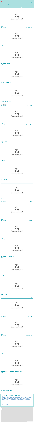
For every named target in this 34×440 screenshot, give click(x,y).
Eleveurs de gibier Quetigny (18, 397)
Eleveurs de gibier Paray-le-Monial (7, 403)
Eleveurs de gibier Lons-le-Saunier (23, 400)
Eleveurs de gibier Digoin (5, 404)
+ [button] (1, 408)
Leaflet (28, 421)
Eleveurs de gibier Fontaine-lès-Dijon (22, 396)
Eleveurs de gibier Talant (12, 396)
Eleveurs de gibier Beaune (10, 398)
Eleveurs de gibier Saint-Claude (16, 403)
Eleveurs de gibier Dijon (5, 396)
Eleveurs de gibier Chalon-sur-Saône (7, 399)
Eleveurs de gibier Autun (5, 400)
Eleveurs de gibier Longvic (10, 397)
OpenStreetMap (31, 421)
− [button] (1, 409)
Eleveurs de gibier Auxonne (18, 398)
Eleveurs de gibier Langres (17, 399)
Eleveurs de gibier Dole (26, 398)
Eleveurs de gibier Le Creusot (25, 399)
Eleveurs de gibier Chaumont (13, 400)
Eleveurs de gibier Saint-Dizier (26, 403)
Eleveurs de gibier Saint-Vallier (14, 401)
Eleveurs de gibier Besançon (23, 401)
